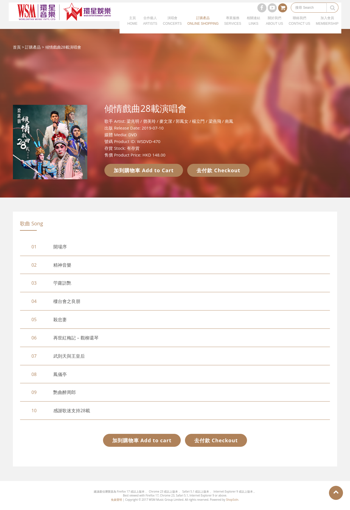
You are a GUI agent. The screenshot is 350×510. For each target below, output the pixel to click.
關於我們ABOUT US (274, 25)
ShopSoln (232, 500)
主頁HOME (132, 25)
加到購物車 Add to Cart (144, 170)
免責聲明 (116, 500)
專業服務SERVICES (232, 25)
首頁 (17, 47)
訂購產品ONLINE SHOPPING (202, 25)
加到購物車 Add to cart (141, 440)
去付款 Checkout (218, 170)
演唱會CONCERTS (172, 25)
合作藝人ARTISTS (150, 25)
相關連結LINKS (253, 25)
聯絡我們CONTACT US (299, 25)
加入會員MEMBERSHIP (327, 25)
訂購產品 (33, 47)
